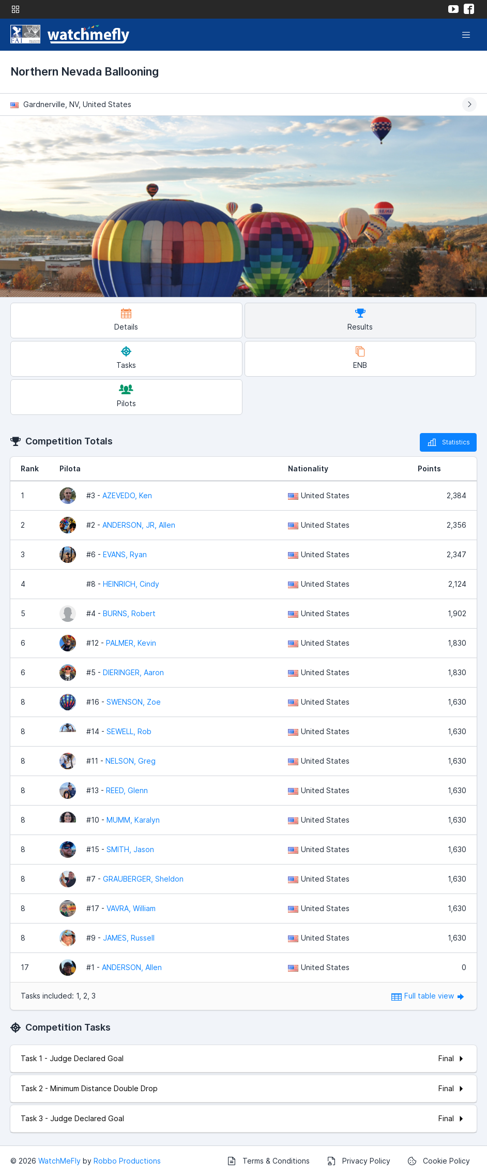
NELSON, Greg (130, 760)
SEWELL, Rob (128, 731)
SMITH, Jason (130, 849)
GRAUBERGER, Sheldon (143, 878)
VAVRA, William (131, 908)
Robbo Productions (127, 1160)
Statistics (448, 442)
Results (360, 319)
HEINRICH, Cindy (131, 583)
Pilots (126, 396)
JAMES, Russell (129, 937)
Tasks (126, 357)
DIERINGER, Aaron (133, 672)
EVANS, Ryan (125, 554)
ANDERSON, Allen (132, 967)
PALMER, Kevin (131, 642)
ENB (360, 357)
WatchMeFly (59, 1160)
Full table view (428, 995)
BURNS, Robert (129, 613)
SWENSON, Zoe (133, 701)
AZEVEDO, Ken (127, 495)
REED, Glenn (127, 790)
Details (126, 319)
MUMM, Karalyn (133, 819)
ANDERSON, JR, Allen (138, 524)
